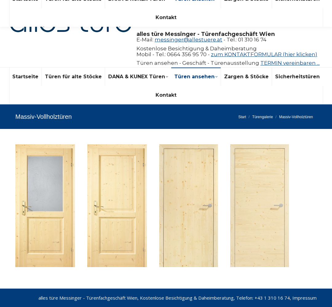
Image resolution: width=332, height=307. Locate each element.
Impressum (304, 298)
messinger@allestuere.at (188, 40)
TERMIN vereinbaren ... (290, 63)
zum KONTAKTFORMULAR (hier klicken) (264, 54)
